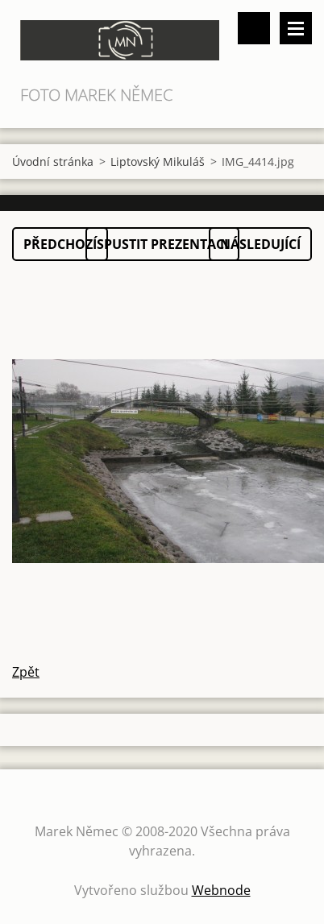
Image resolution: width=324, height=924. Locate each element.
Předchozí (60, 244)
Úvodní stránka (52, 161)
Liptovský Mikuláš (157, 161)
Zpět (25, 672)
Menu (296, 28)
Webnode (221, 890)
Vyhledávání (254, 28)
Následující (260, 244)
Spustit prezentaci (162, 244)
